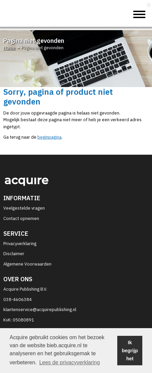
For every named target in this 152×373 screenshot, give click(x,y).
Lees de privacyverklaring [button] (69, 362)
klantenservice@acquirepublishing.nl (39, 309)
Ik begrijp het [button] (130, 350)
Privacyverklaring (19, 243)
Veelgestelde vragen (24, 208)
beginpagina (49, 137)
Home (9, 48)
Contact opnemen (21, 218)
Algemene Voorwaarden (27, 264)
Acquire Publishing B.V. (25, 289)
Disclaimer (13, 253)
